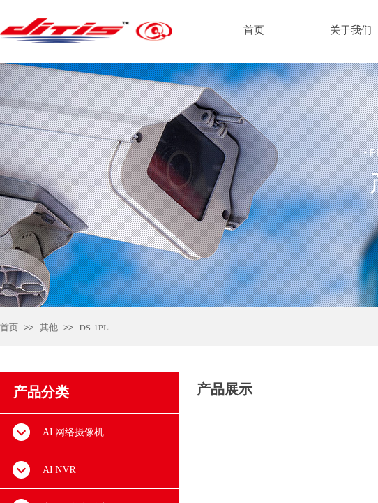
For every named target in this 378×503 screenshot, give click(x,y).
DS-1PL (94, 327)
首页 (9, 327)
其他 (49, 327)
